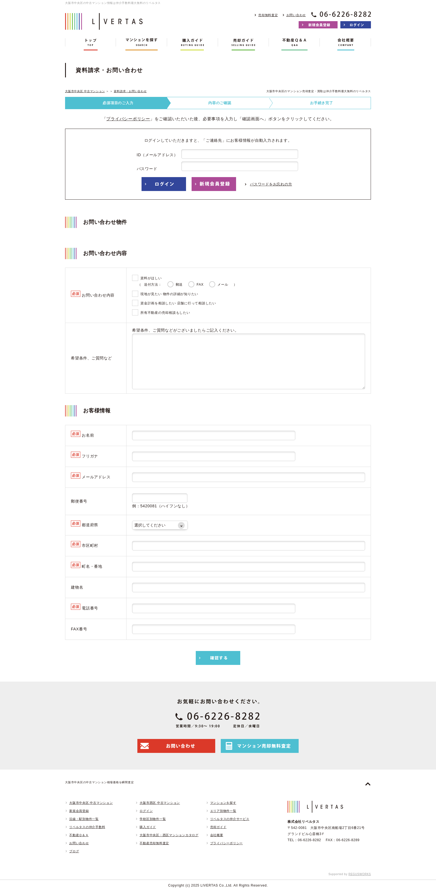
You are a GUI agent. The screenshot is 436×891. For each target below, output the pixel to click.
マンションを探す (223, 802)
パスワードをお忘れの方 (271, 184)
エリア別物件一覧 (223, 810)
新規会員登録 (79, 810)
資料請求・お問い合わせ (130, 91)
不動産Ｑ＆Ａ (79, 835)
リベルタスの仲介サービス (229, 819)
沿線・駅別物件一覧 (84, 819)
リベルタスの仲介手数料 (87, 827)
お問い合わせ (296, 15)
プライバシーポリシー (128, 118)
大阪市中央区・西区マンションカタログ (169, 835)
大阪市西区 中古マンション (160, 802)
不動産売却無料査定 (154, 843)
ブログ (74, 851)
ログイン (146, 810)
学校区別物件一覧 (153, 819)
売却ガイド (218, 827)
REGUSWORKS (359, 874)
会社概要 (216, 835)
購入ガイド (148, 827)
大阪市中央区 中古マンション (85, 91)
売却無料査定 (268, 15)
